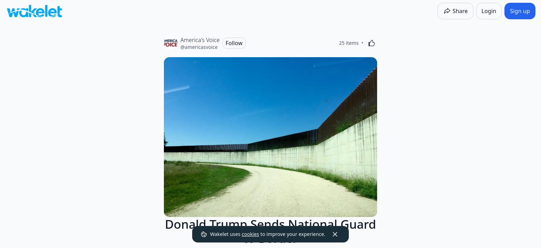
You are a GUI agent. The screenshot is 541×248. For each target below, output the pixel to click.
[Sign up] (519, 11)
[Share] (455, 11)
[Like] (371, 43)
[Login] (489, 11)
